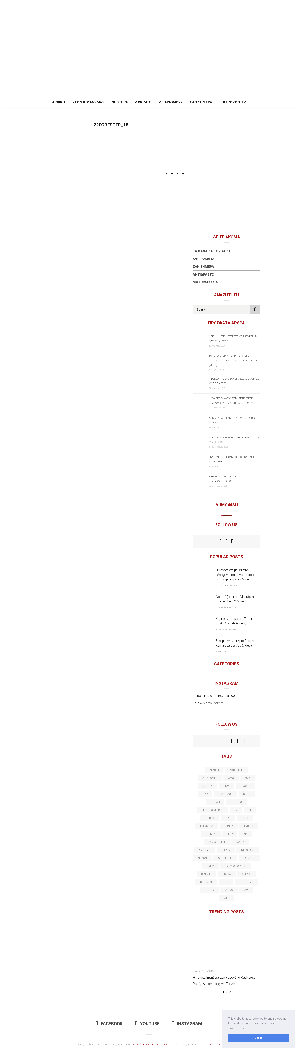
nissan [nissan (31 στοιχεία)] (202, 858)
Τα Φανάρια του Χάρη (211, 251)
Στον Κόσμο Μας (88, 102)
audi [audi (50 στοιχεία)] (247, 778)
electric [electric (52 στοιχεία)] (236, 801)
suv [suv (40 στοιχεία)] (226, 882)
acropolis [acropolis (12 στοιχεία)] (236, 770)
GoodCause (215, 1044)
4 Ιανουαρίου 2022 (226, 629)
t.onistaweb (215, 703)
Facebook (109, 1023)
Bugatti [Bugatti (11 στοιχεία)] (245, 786)
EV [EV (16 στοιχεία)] (235, 810)
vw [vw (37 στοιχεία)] (246, 890)
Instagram (187, 1023)
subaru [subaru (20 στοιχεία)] (247, 874)
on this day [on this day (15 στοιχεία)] (225, 858)
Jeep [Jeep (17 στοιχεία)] (230, 834)
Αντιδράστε (203, 274)
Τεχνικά (210, 970)
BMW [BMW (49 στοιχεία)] (227, 786)
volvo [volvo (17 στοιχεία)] (229, 890)
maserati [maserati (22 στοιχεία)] (205, 850)
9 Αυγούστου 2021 (226, 651)
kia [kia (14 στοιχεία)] (245, 834)
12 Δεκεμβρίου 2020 (228, 607)
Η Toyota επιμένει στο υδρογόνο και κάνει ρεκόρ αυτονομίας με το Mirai (235, 574)
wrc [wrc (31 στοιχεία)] (227, 898)
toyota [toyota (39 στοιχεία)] (209, 890)
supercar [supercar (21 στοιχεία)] (206, 882)
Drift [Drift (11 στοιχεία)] (246, 793)
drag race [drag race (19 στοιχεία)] (225, 793)
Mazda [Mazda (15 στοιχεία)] (225, 850)
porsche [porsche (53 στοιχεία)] (249, 858)
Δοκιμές (143, 102)
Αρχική (58, 102)
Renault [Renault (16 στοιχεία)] (206, 874)
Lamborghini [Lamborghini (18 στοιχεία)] (216, 841)
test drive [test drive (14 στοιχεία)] (246, 882)
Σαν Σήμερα (201, 102)
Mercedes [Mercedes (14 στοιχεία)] (247, 850)
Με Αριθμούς (170, 102)
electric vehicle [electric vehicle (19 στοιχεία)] (213, 810)
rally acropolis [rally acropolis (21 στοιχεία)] (235, 866)
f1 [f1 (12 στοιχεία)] (249, 810)
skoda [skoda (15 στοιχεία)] (227, 874)
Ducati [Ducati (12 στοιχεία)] (215, 801)
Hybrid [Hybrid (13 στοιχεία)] (248, 826)
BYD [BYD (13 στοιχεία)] (205, 793)
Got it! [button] (258, 1038)
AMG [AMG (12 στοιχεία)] (231, 778)
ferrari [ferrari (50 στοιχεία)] (210, 818)
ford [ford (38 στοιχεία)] (244, 818)
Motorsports (205, 282)
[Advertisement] (149, 68)
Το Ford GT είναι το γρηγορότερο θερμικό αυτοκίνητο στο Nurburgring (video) (233, 360)
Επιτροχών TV (233, 102)
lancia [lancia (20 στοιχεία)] (240, 841)
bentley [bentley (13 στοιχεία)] (207, 786)
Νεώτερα (120, 102)
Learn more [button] (236, 1028)
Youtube (147, 1023)
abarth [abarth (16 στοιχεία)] (214, 770)
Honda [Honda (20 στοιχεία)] (229, 826)
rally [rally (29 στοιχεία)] (210, 866)
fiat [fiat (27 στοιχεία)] (228, 818)
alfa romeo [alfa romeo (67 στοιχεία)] (209, 778)
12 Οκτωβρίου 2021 (227, 585)
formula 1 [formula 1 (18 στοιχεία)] (207, 826)
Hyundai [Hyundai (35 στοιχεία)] (210, 834)
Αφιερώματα (204, 259)
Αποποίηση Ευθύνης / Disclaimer (151, 1044)
